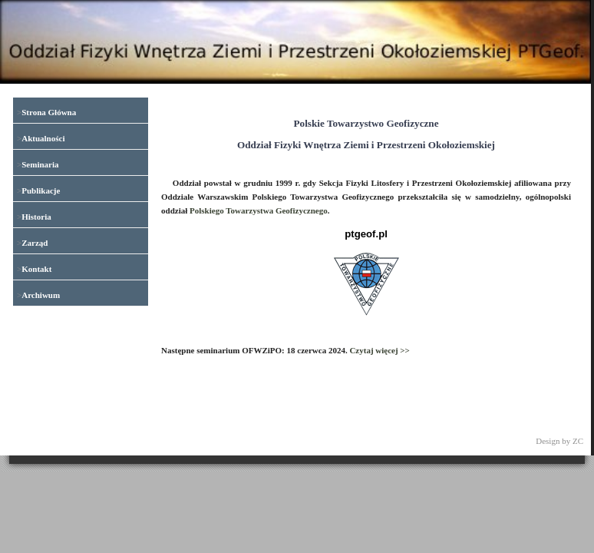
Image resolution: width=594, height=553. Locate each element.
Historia (36, 216)
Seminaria (39, 164)
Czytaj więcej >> (379, 350)
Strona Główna (48, 112)
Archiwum (40, 295)
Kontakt (36, 268)
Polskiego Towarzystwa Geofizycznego (259, 210)
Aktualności (42, 138)
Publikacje (40, 190)
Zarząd (34, 242)
